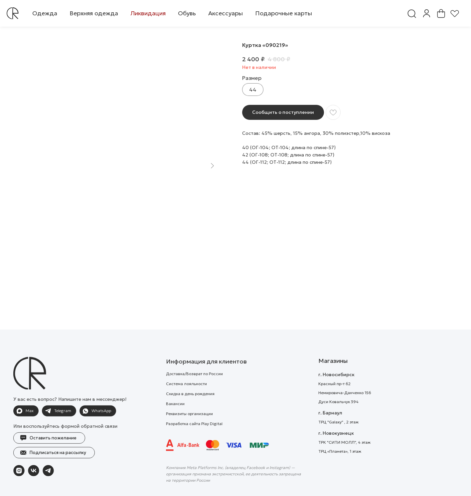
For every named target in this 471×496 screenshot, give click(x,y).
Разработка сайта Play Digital (194, 439)
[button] (45, 13)
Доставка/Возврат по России (194, 389)
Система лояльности (186, 399)
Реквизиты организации (189, 429)
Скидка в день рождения (190, 409)
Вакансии (175, 419)
